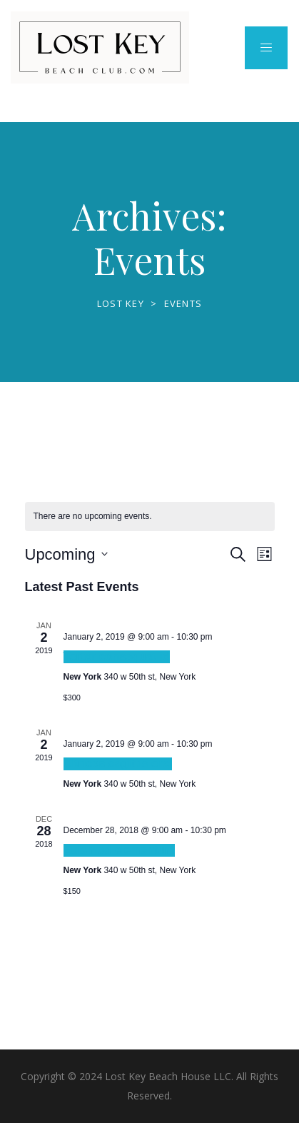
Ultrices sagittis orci (118, 763)
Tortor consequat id (117, 656)
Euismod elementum (119, 850)
